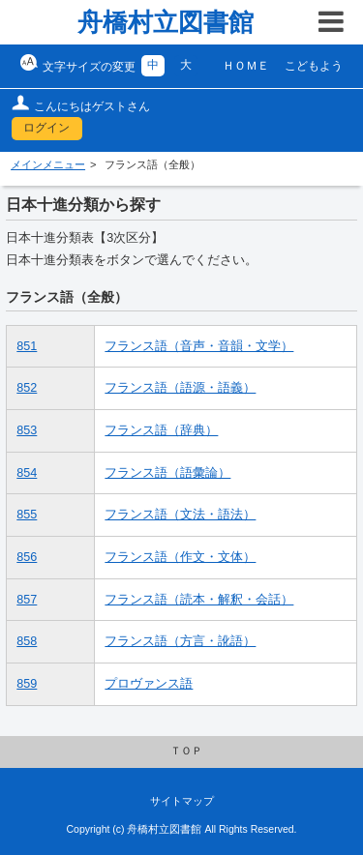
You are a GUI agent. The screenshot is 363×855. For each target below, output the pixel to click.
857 (26, 599)
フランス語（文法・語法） (180, 514)
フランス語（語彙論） (167, 473)
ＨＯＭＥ (246, 66)
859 (26, 684)
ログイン (46, 127)
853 (26, 430)
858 (26, 641)
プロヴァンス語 (149, 684)
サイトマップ (182, 801)
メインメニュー (48, 164)
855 (26, 514)
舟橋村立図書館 (165, 22)
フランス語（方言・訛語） (180, 641)
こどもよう (314, 66)
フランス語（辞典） (161, 430)
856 (26, 557)
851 (26, 346)
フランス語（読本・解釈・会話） (199, 599)
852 (26, 388)
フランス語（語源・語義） (180, 388)
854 (26, 473)
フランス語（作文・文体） (180, 557)
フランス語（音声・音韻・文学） (199, 346)
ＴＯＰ (186, 750)
